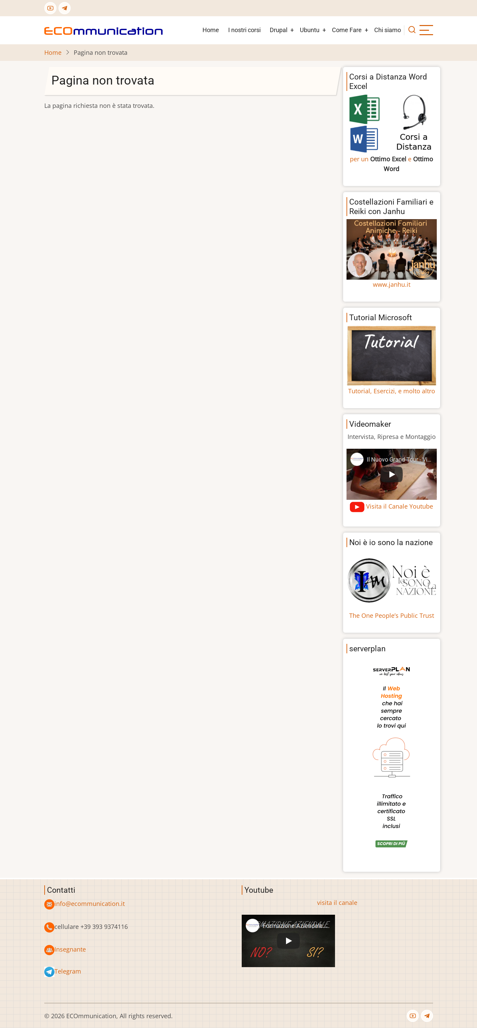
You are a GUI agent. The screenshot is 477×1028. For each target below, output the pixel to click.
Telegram (67, 971)
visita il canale (337, 902)
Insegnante (70, 949)
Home (210, 29)
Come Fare (347, 29)
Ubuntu (309, 29)
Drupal (278, 29)
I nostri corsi (244, 29)
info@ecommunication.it (89, 904)
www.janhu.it (391, 284)
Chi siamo (387, 29)
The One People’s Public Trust (391, 615)
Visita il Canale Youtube (399, 506)
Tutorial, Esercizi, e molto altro (391, 391)
